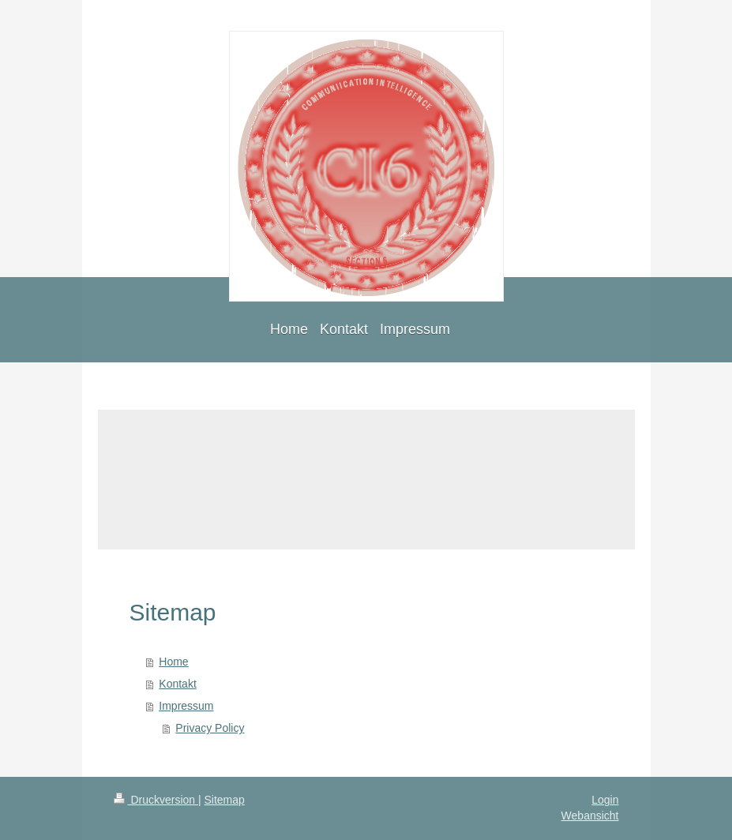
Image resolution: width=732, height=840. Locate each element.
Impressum (186, 705)
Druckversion (156, 799)
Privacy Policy (209, 728)
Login (604, 799)
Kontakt (177, 683)
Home (173, 661)
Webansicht (590, 815)
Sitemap (225, 799)
